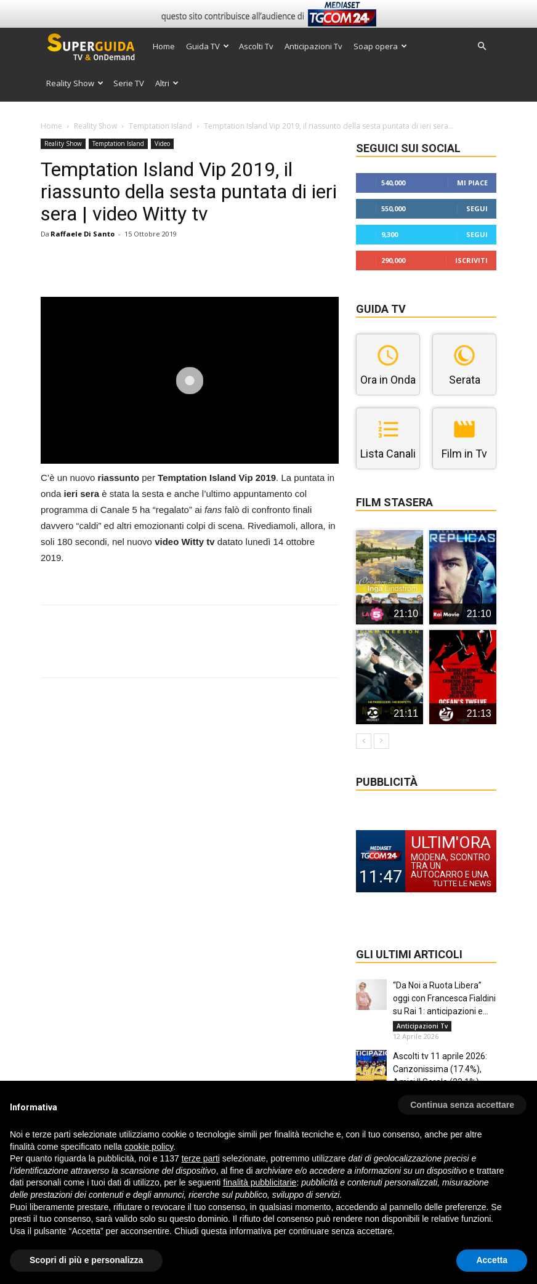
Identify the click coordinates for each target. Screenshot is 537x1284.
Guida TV (207, 46)
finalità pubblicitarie (259, 1182)
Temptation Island (160, 126)
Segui (477, 208)
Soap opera (380, 46)
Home (164, 46)
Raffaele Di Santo (82, 233)
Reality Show (74, 83)
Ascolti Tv (256, 46)
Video (162, 143)
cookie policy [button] (148, 1147)
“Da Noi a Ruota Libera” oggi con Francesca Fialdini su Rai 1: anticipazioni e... (444, 998)
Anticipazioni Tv (313, 46)
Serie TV (128, 83)
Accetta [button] (491, 1260)
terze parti (201, 1158)
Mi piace (472, 182)
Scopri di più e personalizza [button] (86, 1260)
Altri (167, 83)
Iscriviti (471, 260)
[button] (481, 46)
